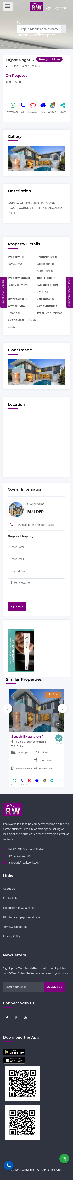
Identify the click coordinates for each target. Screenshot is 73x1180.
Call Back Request (69, 292)
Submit (17, 606)
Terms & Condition (15, 926)
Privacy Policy (11, 936)
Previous (7, 708)
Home (23, 35)
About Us (9, 888)
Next (62, 708)
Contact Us (10, 898)
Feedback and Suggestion (19, 907)
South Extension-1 (27, 736)
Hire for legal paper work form (22, 917)
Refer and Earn (3, 292)
